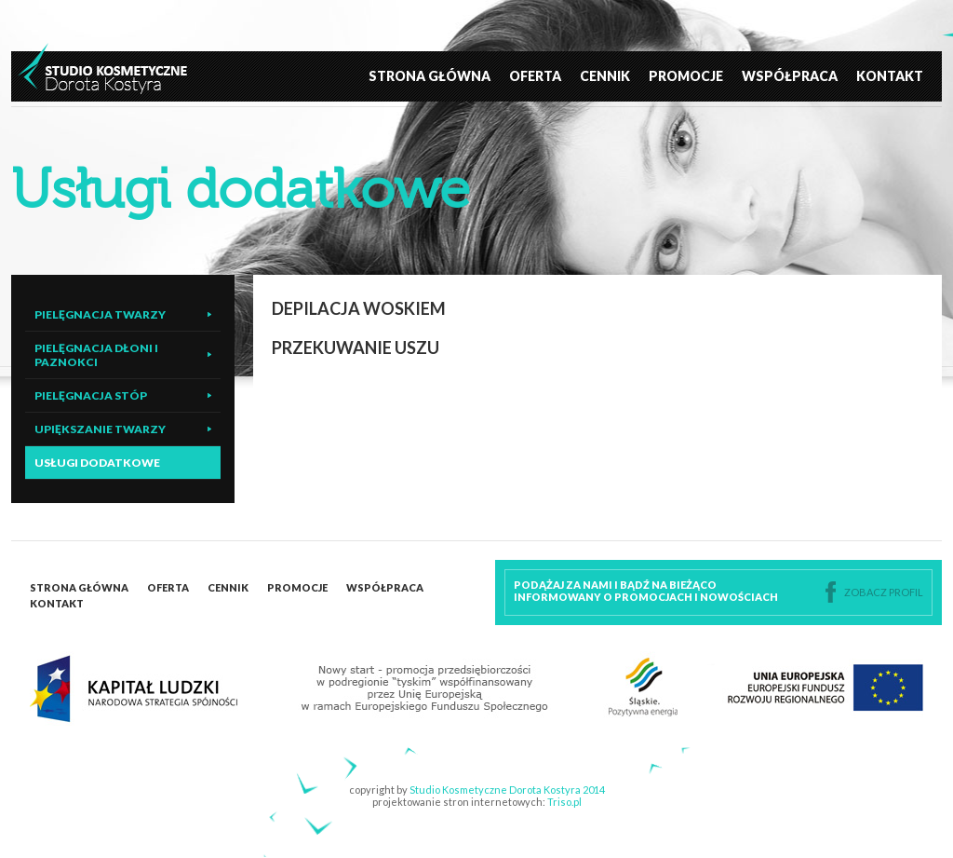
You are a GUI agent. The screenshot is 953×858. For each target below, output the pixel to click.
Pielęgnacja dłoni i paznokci (96, 355)
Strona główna (429, 76)
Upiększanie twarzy (100, 429)
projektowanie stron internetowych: (477, 802)
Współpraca (790, 76)
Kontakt (889, 76)
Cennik (605, 76)
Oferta (535, 76)
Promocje (686, 76)
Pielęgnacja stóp (90, 395)
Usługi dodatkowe (97, 463)
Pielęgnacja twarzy (100, 314)
